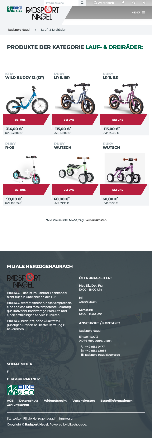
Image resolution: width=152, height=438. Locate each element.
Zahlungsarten (18, 404)
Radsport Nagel (19, 30)
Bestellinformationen (116, 400)
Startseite (14, 418)
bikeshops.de (76, 424)
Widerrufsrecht (55, 400)
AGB (10, 400)
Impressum (67, 418)
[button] (138, 12)
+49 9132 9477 (95, 346)
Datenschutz (28, 400)
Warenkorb (104, 3)
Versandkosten (96, 220)
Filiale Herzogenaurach (39, 418)
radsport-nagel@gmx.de (102, 355)
